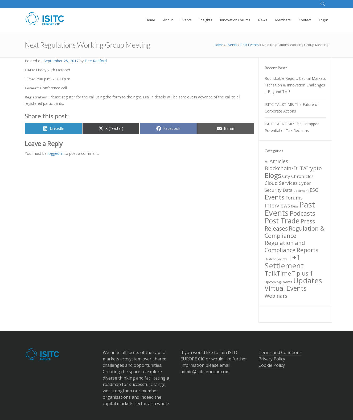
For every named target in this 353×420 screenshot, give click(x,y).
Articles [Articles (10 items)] (278, 161)
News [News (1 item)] (294, 206)
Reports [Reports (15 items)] (307, 250)
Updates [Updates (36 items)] (307, 280)
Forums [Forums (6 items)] (294, 197)
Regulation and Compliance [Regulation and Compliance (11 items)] (285, 246)
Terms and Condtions (280, 352)
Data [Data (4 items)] (287, 190)
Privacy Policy (271, 359)
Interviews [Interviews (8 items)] (277, 205)
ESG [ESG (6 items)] (314, 190)
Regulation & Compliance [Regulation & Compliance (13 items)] (295, 231)
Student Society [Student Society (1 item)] (276, 259)
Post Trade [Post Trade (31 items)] (282, 221)
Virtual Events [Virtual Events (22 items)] (285, 288)
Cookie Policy (271, 365)
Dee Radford (96, 60)
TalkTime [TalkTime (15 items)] (278, 273)
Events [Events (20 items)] (274, 197)
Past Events (249, 44)
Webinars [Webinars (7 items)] (276, 295)
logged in (55, 153)
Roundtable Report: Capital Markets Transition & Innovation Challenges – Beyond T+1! (295, 85)
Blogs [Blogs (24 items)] (273, 175)
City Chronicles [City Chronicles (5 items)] (298, 176)
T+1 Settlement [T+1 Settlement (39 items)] (284, 261)
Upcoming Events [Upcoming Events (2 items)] (278, 282)
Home (218, 44)
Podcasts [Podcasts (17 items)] (302, 213)
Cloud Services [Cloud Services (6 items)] (281, 183)
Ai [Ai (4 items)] (266, 162)
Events (232, 44)
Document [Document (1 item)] (301, 191)
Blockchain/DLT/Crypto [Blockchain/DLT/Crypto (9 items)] (293, 168)
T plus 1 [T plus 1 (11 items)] (302, 273)
